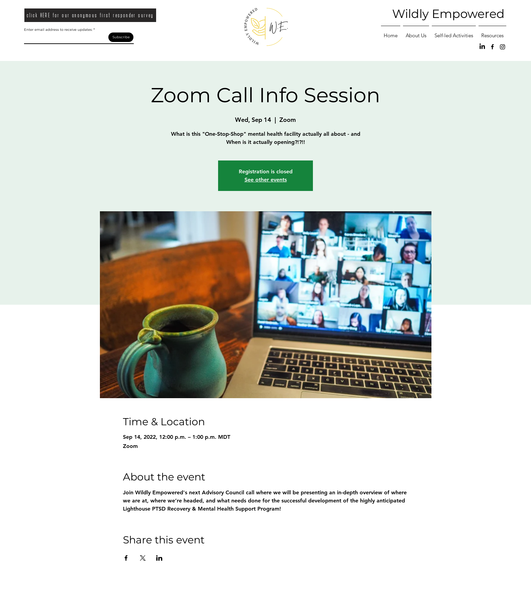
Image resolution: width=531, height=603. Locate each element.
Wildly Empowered (448, 13)
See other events (266, 179)
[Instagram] (502, 46)
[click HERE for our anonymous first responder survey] (90, 15)
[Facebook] (492, 46)
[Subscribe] (120, 37)
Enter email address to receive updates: (58, 29)
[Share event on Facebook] (126, 558)
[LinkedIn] (482, 46)
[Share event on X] (143, 558)
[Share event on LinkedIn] (159, 558)
